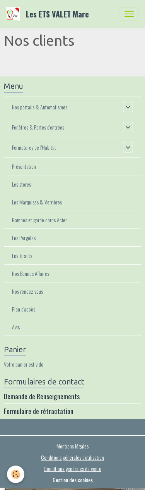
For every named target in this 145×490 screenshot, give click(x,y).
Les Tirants (22, 255)
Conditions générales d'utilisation (72, 457)
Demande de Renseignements (42, 396)
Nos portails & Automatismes (39, 107)
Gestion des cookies (73, 480)
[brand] (49, 14)
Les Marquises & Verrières (37, 202)
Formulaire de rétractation (38, 411)
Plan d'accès (23, 309)
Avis (16, 327)
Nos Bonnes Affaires (30, 273)
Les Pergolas (24, 238)
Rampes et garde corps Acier (39, 220)
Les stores (21, 184)
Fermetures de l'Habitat (34, 147)
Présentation (24, 166)
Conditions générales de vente (72, 468)
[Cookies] (15, 474)
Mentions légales (72, 446)
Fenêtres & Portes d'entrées (38, 127)
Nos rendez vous (27, 291)
